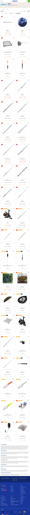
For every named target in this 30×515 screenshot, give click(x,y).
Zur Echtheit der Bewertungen (4, 504)
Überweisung (22, 499)
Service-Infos (2, 500)
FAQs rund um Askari (3, 496)
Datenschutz (12, 499)
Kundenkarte (21, 488)
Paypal (21, 501)
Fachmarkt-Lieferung (22, 492)
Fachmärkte (12, 488)
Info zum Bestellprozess (4, 499)
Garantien (2, 501)
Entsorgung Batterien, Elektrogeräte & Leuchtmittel (15, 501)
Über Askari (12, 485)
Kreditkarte (21, 500)
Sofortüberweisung (22, 496)
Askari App (21, 493)
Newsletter (21, 485)
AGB (11, 496)
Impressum (12, 502)
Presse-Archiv (12, 489)
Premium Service (22, 489)
